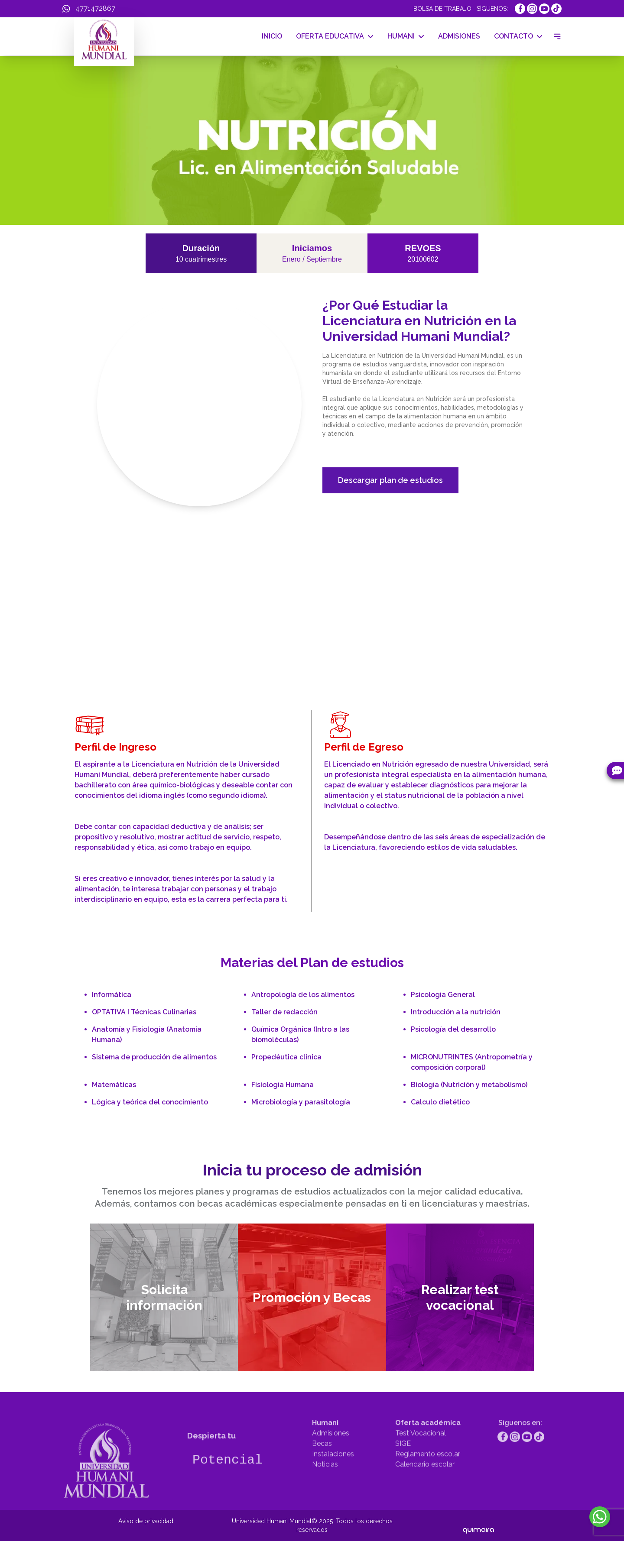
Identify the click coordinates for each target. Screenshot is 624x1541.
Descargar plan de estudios (390, 480)
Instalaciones (333, 1477)
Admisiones (330, 1457)
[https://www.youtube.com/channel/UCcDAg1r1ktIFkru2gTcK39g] (544, 8)
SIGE (403, 1467)
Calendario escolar (425, 1488)
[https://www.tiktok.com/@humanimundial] (556, 8)
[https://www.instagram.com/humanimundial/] (532, 8)
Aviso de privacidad (145, 1521)
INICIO (272, 36)
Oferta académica (428, 1446)
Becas (322, 1467)
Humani (325, 1446)
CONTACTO (518, 36)
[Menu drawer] (555, 36)
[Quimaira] (478, 1525)
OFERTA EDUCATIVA (335, 36)
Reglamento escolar (427, 1477)
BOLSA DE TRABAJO (442, 8)
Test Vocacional (420, 1457)
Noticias (325, 1488)
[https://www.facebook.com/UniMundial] (520, 8)
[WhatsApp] (88, 8)
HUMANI (405, 36)
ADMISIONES (459, 36)
